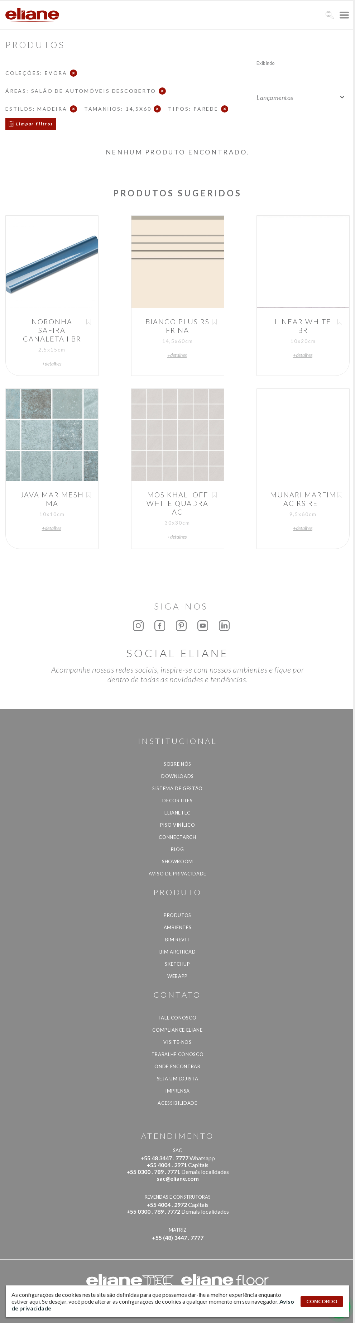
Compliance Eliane (177, 1030)
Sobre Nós (177, 764)
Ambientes (178, 927)
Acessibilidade (177, 1103)
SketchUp (177, 964)
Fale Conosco (178, 1018)
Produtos (177, 915)
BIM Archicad (177, 952)
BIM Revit (177, 939)
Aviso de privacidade (177, 874)
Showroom (177, 861)
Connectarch (177, 837)
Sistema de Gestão (177, 788)
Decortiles (177, 800)
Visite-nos (177, 1042)
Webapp (177, 976)
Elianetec (177, 813)
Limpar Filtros (34, 123)
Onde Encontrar (177, 1066)
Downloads (177, 776)
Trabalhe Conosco (177, 1054)
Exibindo (265, 63)
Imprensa (177, 1091)
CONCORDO (321, 1301)
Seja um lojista (177, 1078)
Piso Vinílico (177, 825)
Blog (177, 849)
